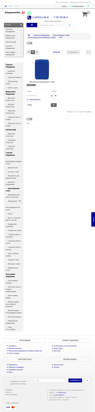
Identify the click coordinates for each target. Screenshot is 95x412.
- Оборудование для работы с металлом (13, 196)
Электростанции (11, 42)
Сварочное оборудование (10, 30)
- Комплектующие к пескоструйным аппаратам (13, 304)
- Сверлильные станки (13, 230)
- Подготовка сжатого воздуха (13, 124)
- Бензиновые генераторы (11, 141)
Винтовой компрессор (15, 348)
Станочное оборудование (10, 47)
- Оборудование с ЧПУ (13, 201)
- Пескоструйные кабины (12, 297)
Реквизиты (9, 390)
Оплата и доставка (14, 353)
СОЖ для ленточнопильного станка (42, 82)
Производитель (13, 365)
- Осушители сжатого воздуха (13, 118)
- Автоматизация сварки (12, 82)
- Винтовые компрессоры (10, 105)
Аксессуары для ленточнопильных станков (42, 37)
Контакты (9, 392)
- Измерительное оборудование (12, 322)
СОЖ (60, 37)
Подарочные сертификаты (16, 367)
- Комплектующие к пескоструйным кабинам (13, 312)
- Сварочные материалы (10, 72)
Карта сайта (57, 351)
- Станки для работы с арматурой (13, 236)
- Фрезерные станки (13, 264)
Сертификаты (12, 346)
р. (65, 6)
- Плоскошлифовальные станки (13, 207)
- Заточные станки (12, 172)
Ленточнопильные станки (61, 35)
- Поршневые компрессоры (10, 112)
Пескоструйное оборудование (10, 53)
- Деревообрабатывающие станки (13, 161)
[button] (83, 25)
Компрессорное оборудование (10, 37)
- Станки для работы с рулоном (13, 248)
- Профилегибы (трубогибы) (11, 225)
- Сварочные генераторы (10, 147)
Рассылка (56, 367)
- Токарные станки (12, 260)
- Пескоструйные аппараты (12, 282)
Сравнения (56, 52)
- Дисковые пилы (12, 168)
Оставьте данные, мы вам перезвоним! (65, 346)
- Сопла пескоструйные (10, 328)
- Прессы (9, 214)
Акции (10, 372)
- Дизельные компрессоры (10, 99)
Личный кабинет (59, 365)
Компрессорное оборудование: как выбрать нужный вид (25, 351)
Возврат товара (58, 348)
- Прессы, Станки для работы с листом (13, 219)
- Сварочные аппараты (13, 77)
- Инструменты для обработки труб (12, 177)
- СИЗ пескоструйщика (13, 317)
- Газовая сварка (12, 88)
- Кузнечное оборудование (10, 183)
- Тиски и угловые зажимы (12, 254)
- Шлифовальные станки (12, 269)
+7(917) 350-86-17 (62, 392)
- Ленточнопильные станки (12, 189)
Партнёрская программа (16, 370)
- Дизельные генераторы (10, 135)
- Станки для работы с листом (13, 242)
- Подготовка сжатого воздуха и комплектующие (13, 289)
